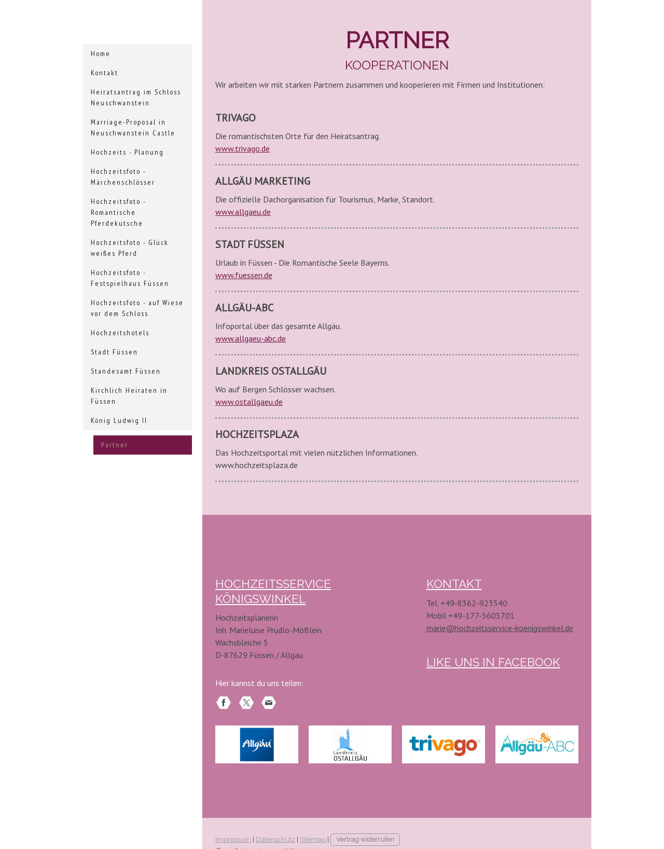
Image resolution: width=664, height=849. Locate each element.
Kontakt (104, 72)
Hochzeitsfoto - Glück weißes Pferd (130, 248)
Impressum (233, 817)
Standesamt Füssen (126, 371)
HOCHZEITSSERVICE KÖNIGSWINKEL (306, 583)
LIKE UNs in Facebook (485, 659)
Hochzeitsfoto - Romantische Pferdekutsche (118, 212)
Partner (114, 444)
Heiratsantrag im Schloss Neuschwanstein (136, 97)
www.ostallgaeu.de (249, 401)
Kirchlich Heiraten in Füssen (129, 396)
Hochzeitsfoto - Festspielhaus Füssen (130, 278)
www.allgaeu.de (243, 212)
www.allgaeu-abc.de (250, 338)
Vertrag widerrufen (365, 817)
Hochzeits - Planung (127, 152)
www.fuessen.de (243, 275)
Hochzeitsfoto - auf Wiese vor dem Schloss (137, 308)
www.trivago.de (242, 148)
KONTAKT (451, 583)
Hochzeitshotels (120, 332)
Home (100, 53)
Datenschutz (275, 817)
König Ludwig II (119, 420)
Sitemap (313, 817)
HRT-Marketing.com (311, 828)
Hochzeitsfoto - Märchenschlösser (123, 177)
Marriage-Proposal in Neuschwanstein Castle (133, 127)
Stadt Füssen (114, 352)
